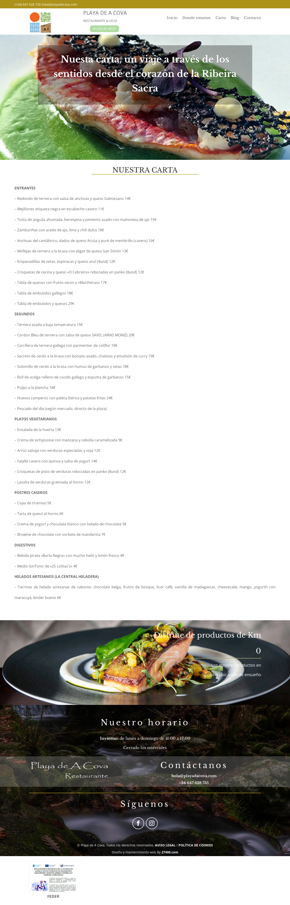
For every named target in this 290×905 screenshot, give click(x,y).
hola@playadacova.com (194, 775)
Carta (221, 18)
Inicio (172, 18)
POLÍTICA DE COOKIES (195, 845)
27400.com (170, 852)
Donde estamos (196, 18)
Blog (235, 18)
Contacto (252, 18)
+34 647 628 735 (194, 783)
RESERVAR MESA (105, 28)
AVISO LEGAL (165, 845)
